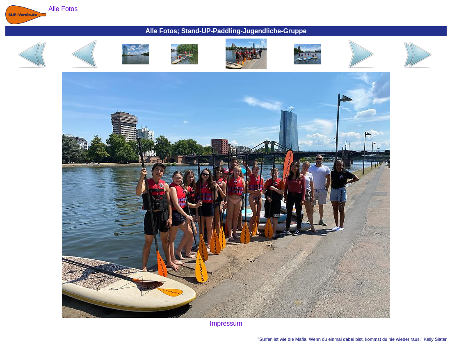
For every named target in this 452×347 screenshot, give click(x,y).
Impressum (226, 323)
